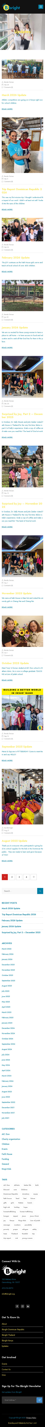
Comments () (8, 87)
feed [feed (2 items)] (17, 1198)
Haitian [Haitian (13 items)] (20, 1203)
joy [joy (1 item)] (4, 1220)
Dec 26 (6, 404)
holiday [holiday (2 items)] (16, 1207)
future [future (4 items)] (33, 1198)
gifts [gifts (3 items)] (5, 1203)
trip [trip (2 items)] (33, 1234)
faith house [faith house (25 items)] (7, 1198)
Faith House (7, 1154)
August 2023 (7, 1091)
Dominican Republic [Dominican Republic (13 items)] (10, 1194)
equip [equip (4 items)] (35, 1194)
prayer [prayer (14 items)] (15, 1229)
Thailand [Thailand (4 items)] (14, 1234)
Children (5, 1144)
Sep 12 (6, 736)
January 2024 (7, 1086)
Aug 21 (6, 830)
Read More (7, 109)
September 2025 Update (17, 746)
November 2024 (8, 1033)
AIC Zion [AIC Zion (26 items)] (6, 1185)
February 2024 (7, 1081)
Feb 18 (6, 247)
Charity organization (11, 1139)
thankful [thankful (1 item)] (25, 1234)
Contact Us (6, 1369)
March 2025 (6, 1012)
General (5, 1164)
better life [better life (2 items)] (27, 1185)
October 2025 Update (15, 663)
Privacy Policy (31, 1417)
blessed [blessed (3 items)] (6, 1189)
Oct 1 (6, 653)
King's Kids (6, 1169)
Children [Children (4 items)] (24, 1189)
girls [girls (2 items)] (12, 1203)
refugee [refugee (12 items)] (25, 1229)
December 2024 (8, 1028)
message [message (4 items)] (6, 1225)
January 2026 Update (15, 327)
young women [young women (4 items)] (27, 1238)
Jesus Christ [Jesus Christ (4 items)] (34, 1216)
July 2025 (5, 991)
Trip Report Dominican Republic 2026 (22, 190)
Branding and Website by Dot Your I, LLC (22, 1423)
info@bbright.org (8, 1294)
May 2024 (6, 1065)
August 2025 (7, 986)
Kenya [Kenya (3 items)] (12, 1220)
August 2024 (7, 1049)
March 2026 (6, 949)
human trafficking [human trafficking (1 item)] (26, 1211)
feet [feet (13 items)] (25, 1198)
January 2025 (7, 1023)
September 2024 (8, 1044)
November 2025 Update (17, 593)
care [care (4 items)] (15, 1189)
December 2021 (8, 1107)
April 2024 (6, 1070)
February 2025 (7, 1017)
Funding (5, 1159)
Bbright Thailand (8, 1335)
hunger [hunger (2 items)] (6, 1216)
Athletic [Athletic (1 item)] (17, 1185)
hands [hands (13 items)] (29, 1203)
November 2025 (8, 970)
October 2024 (7, 1038)
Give (4, 1375)
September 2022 (8, 1102)
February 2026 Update (16, 257)
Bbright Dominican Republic (13, 1329)
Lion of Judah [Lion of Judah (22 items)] (35, 1220)
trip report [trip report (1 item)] (7, 1238)
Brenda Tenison (9, 82)
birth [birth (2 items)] (37, 1185)
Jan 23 (6, 317)
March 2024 (6, 1076)
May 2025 (6, 1002)
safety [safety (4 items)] (34, 1229)
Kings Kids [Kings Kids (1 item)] (22, 1220)
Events (4, 1149)
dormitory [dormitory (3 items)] (25, 1194)
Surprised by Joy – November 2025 (22, 505)
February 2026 (7, 954)
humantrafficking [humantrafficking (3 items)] (9, 1211)
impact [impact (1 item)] (15, 1216)
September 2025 (8, 980)
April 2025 (6, 1007)
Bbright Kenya (7, 1340)
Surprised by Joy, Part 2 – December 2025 (22, 415)
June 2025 (6, 996)
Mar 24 (6, 85)
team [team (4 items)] (5, 1234)
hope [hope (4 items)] (25, 1207)
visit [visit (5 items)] (16, 1238)
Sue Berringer (8, 828)
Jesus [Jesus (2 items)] (24, 1216)
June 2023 (6, 1097)
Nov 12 (6, 493)
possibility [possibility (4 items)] (28, 1225)
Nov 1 (6, 583)
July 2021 (5, 1118)
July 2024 (5, 1054)
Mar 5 (6, 179)
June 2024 (6, 1060)
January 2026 (7, 959)
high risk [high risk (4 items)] (6, 1207)
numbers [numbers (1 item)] (17, 1225)
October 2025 (7, 975)
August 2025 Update (14, 841)
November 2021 (8, 1113)
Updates (5, 1346)
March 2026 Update (14, 95)
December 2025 (8, 964)
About (4, 1324)
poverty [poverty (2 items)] (6, 1229)
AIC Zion (6, 1134)
